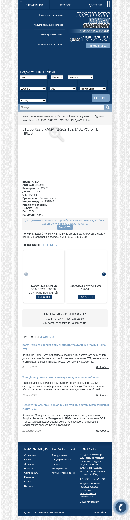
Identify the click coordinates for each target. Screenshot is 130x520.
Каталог (65, 5)
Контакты (29, 477)
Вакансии (29, 486)
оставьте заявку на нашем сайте (67, 323)
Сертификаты (31, 473)
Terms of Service (88, 493)
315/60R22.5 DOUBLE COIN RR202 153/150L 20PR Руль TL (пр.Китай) (43, 289)
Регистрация (92, 502)
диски (51, 72)
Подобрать (100, 97)
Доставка (95, 5)
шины (40, 72)
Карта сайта (99, 512)
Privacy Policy (86, 496)
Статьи (27, 481)
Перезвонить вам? (98, 45)
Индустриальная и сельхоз (48, 24)
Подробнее (44, 297)
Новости (28, 468)
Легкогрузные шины (52, 34)
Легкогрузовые (59, 468)
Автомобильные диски (50, 44)
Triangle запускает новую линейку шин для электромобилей (60, 377)
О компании (34, 5)
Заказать (65, 227)
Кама (40, 214)
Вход (82, 502)
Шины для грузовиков (51, 15)
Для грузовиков (60, 455)
